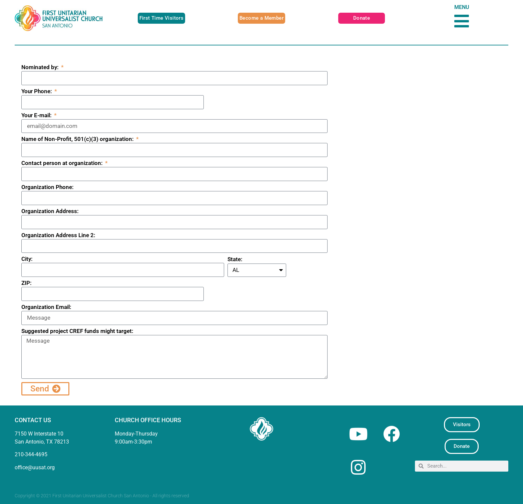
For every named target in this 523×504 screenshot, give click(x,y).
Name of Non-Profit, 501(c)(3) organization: (78, 139)
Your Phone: (37, 92)
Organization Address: (50, 211)
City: (27, 259)
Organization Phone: (47, 187)
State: (234, 260)
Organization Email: (46, 307)
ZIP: (26, 283)
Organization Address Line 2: (58, 235)
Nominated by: (40, 67)
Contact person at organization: (62, 163)
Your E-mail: (37, 116)
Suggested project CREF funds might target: (77, 331)
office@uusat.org (35, 467)
